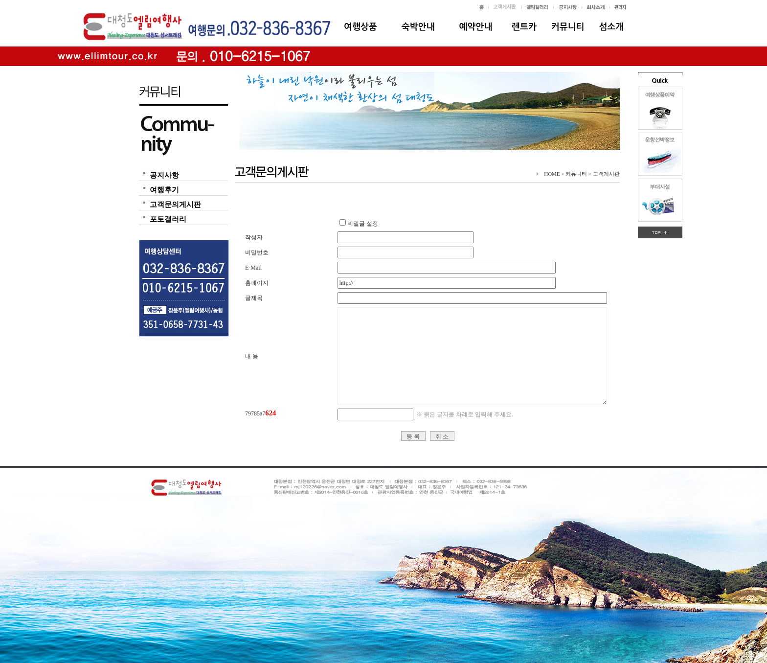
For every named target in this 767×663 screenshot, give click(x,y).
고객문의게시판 (175, 204)
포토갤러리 (168, 219)
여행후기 (164, 190)
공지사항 (164, 175)
